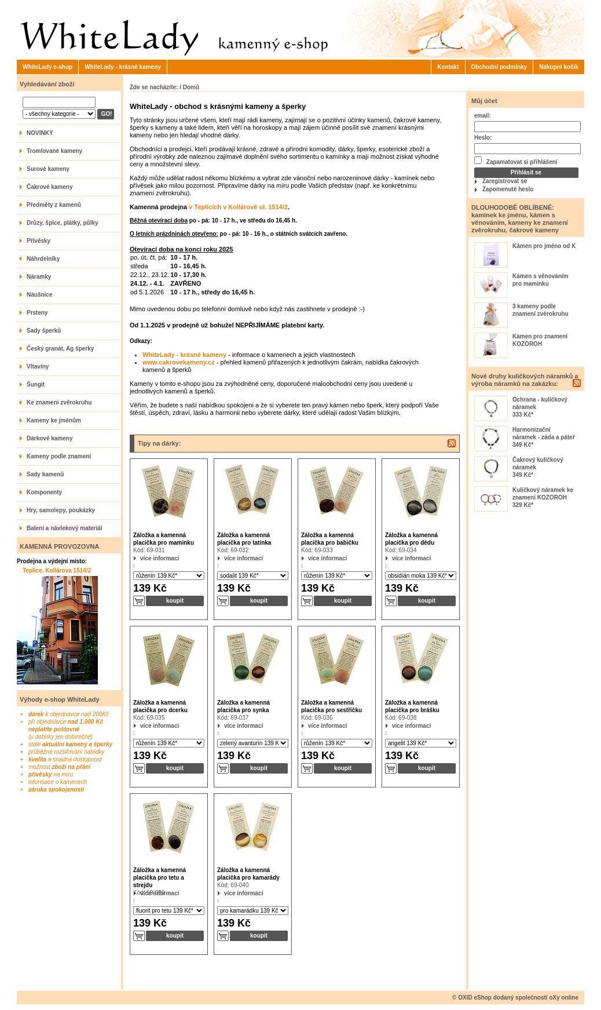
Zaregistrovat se (504, 181)
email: (482, 115)
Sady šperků (44, 330)
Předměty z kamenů (54, 205)
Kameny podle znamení (59, 456)
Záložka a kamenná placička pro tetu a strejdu (159, 877)
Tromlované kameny (54, 151)
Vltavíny (38, 366)
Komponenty (44, 492)
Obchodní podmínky (499, 67)
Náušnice (39, 294)
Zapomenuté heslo (507, 189)
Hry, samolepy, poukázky (61, 510)
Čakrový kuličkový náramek (537, 464)
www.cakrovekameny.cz (178, 362)
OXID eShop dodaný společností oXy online (518, 997)
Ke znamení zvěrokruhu (59, 402)
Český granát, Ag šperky (60, 348)
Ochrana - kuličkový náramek (539, 403)
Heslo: (483, 137)
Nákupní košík (558, 67)
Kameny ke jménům (54, 420)
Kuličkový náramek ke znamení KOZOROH (542, 494)
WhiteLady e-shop (47, 67)
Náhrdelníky (43, 259)
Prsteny (37, 312)
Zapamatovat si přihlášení (516, 160)
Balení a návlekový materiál (64, 528)
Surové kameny (48, 169)
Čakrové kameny (50, 187)
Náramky (39, 277)
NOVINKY (40, 133)
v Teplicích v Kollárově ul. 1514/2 (238, 206)
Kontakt (448, 67)
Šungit (36, 384)
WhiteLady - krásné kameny (123, 67)
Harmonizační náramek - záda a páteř (543, 433)
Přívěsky (38, 241)
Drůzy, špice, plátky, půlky (62, 223)
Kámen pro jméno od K (544, 246)
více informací (140, 558)
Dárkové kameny (50, 438)
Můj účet (484, 100)
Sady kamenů (45, 474)
